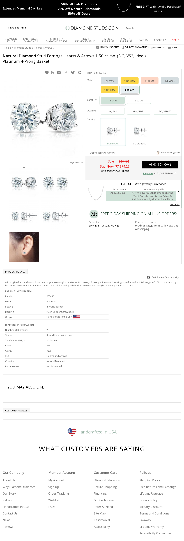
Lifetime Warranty (151, 490)
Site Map (100, 477)
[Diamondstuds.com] (92, 28)
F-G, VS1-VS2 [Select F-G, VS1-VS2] (165, 107)
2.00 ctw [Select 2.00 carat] (139, 97)
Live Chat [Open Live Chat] (158, 47)
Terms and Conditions (154, 477)
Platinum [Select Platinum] (129, 86)
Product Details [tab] (15, 268)
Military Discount (150, 470)
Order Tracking (58, 457)
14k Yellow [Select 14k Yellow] (129, 77)
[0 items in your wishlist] (170, 28)
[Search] (141, 28)
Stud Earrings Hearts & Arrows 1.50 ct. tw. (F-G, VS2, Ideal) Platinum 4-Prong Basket (74, 58)
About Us (9, 444)
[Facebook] (151, 520)
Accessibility (102, 490)
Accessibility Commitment (156, 497)
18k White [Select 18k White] (170, 77)
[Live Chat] (32, 28)
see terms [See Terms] (175, 200)
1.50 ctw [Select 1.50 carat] (113, 97)
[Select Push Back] (113, 126)
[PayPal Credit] (120, 533)
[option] (24, 179)
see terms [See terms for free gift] (158, 10)
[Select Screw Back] (139, 126)
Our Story (9, 457)
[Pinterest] (159, 520)
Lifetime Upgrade (151, 457)
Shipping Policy (149, 444)
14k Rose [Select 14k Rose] (149, 77)
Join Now (105, 518)
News (6, 484)
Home (7, 47)
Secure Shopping (105, 450)
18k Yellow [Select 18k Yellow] (109, 86)
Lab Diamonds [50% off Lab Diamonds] (79, 4)
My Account (56, 444)
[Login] (163, 28)
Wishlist (53, 464)
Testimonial (102, 484)
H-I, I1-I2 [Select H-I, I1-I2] (113, 107)
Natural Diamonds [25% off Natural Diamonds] (79, 9)
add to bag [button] (160, 160)
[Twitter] (142, 520)
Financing (100, 457)
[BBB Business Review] (64, 533)
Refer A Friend (103, 470)
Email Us (174, 47)
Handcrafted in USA (92, 395)
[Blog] (168, 520)
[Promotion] (22, 8)
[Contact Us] (40, 28)
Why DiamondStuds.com (19, 450)
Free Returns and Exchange (157, 450)
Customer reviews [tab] (16, 374)
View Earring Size (168, 148)
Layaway (145, 484)
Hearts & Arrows (43, 47)
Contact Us (10, 477)
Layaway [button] (148, 169)
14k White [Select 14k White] (109, 77)
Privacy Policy (148, 464)
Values (7, 464)
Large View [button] (76, 158)
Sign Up (53, 450)
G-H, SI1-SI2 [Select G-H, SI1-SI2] (139, 107)
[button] (47, 69)
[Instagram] (132, 520)
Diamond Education (107, 444)
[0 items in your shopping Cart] (178, 28)
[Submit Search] (155, 28)
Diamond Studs (22, 47)
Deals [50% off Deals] (79, 13)
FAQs (51, 470)
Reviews (8, 490)
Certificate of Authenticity (163, 273)
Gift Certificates (104, 464)
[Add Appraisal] (88, 149)
